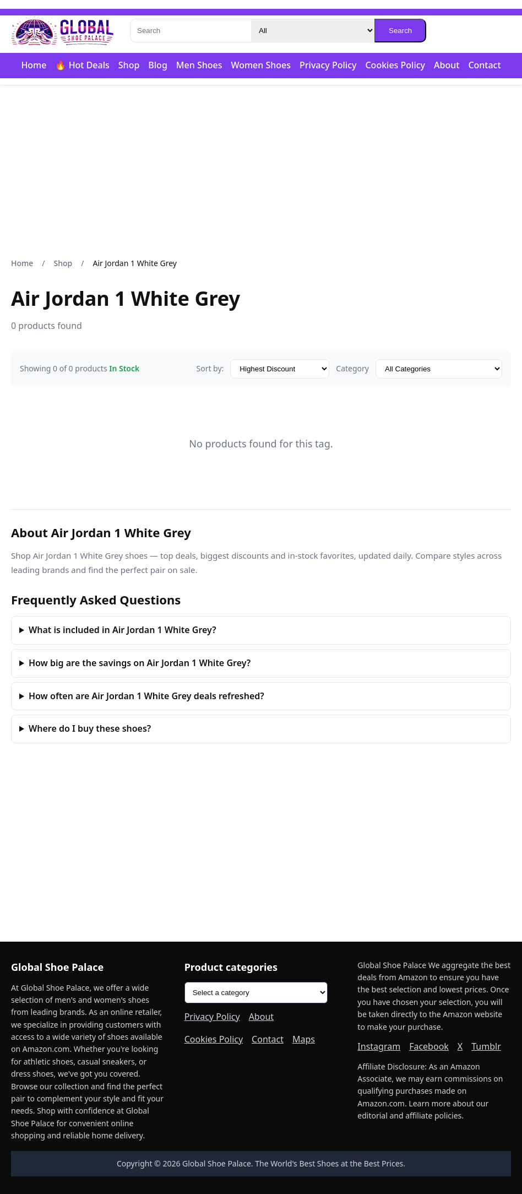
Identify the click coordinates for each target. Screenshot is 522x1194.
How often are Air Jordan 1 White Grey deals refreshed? (146, 696)
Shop (129, 65)
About (446, 65)
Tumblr (486, 1046)
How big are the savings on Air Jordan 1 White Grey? (140, 663)
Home (33, 65)
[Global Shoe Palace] (63, 30)
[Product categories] (256, 992)
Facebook (429, 1046)
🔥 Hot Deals (82, 65)
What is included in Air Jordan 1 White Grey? (122, 630)
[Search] (190, 30)
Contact (484, 65)
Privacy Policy (328, 65)
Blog (157, 65)
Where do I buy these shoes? (90, 728)
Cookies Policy (395, 65)
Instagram (378, 1046)
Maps (303, 1039)
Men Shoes (199, 65)
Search (400, 30)
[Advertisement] (261, 171)
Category (352, 368)
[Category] (312, 30)
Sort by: (210, 368)
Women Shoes (261, 65)
